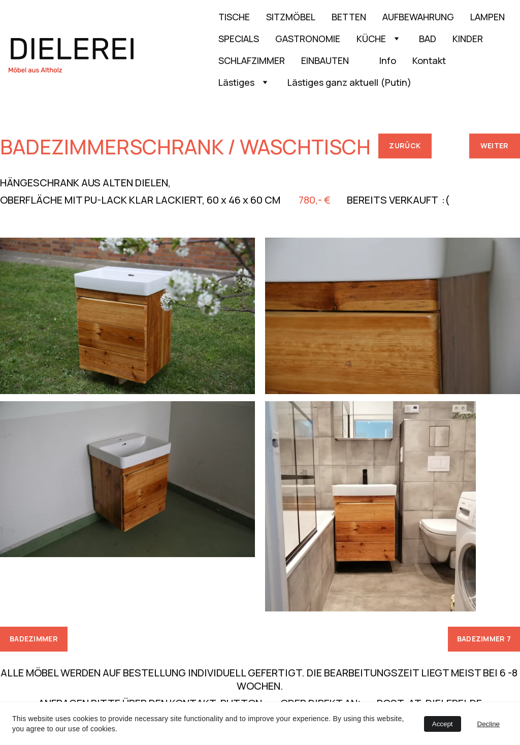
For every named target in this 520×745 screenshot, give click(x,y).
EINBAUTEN (332, 60)
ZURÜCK (404, 145)
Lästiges (236, 82)
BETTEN (349, 17)
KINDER (467, 39)
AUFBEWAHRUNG (418, 17)
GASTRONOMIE (307, 39)
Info (387, 60)
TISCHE (234, 17)
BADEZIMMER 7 (484, 638)
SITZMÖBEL (290, 17)
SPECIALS (238, 39)
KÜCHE (371, 39)
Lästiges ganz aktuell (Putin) (349, 82)
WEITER (494, 145)
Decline (488, 724)
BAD (427, 39)
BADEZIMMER (34, 638)
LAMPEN (487, 17)
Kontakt (429, 60)
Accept (442, 724)
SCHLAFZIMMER (251, 60)
